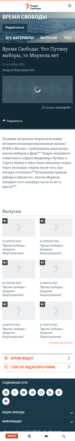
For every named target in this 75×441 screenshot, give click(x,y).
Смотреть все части (61, 342)
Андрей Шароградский (18, 70)
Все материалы (20, 38)
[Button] (12, 122)
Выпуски (48, 38)
